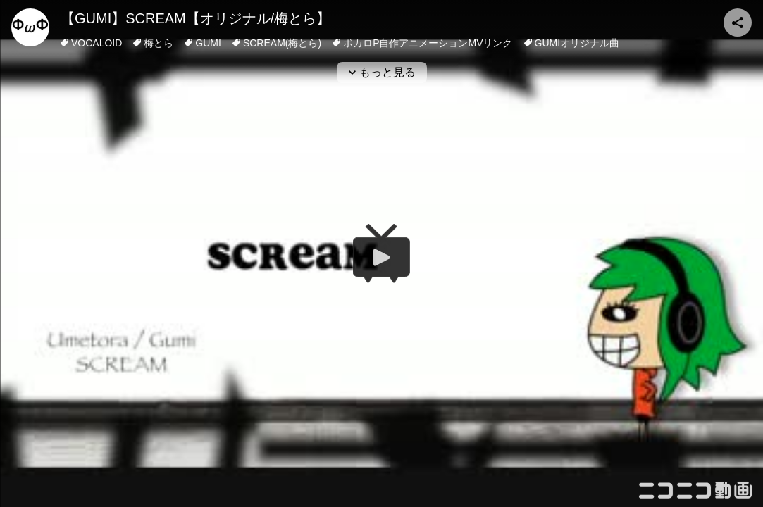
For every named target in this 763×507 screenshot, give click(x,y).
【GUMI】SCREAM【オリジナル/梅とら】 (195, 18)
